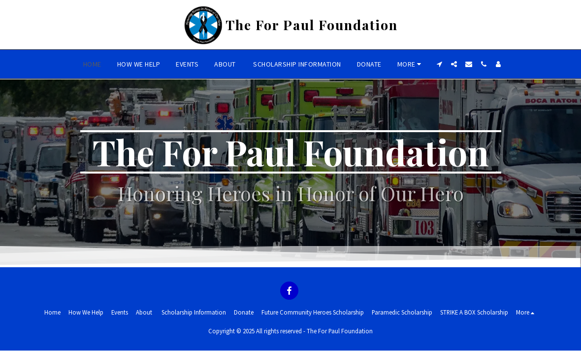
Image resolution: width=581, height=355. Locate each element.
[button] (439, 64)
